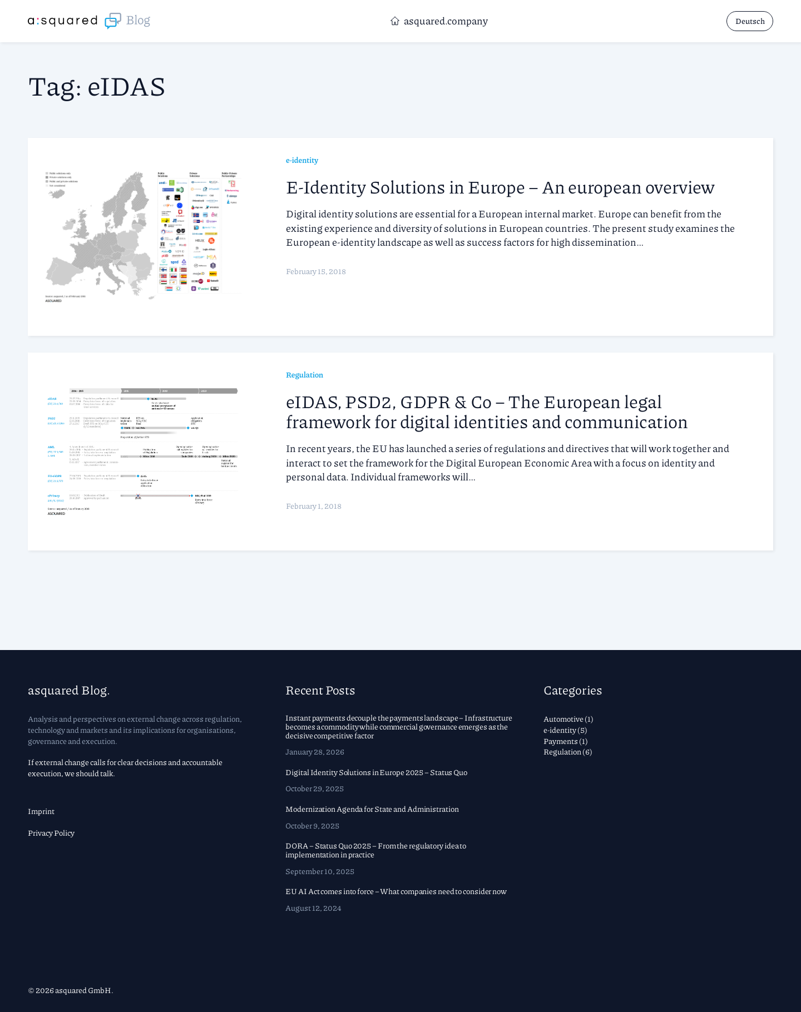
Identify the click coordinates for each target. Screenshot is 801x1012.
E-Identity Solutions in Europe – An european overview (500, 186)
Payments (560, 740)
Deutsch (750, 20)
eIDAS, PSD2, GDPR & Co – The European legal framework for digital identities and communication (487, 411)
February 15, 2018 (316, 270)
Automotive (563, 718)
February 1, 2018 (314, 505)
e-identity (302, 159)
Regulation (304, 374)
